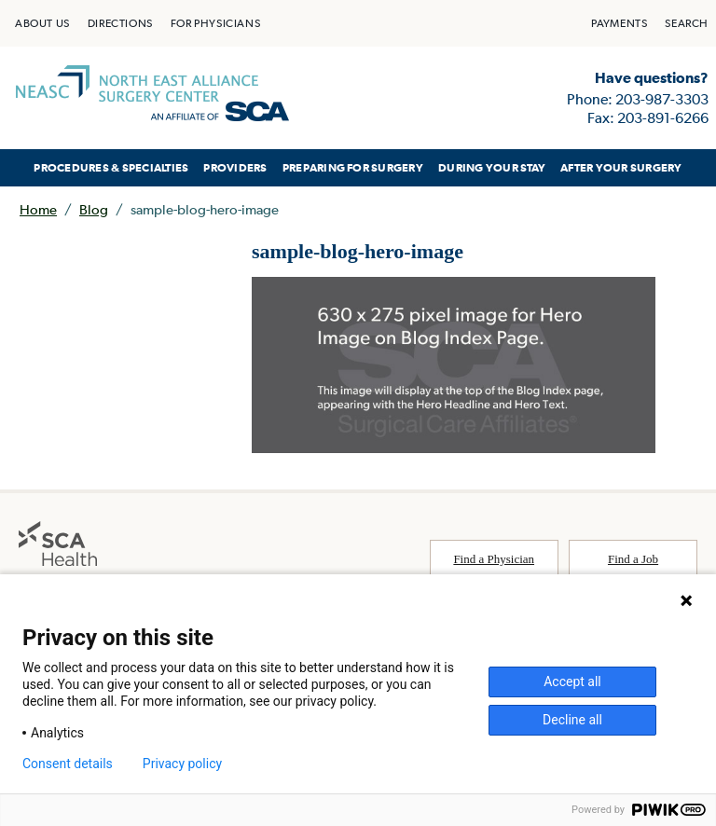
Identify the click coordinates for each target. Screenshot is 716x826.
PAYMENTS (619, 23)
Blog (93, 209)
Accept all (572, 681)
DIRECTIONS (120, 23)
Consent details (67, 763)
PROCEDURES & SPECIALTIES (111, 167)
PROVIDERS (235, 167)
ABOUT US (42, 23)
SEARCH (687, 23)
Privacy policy (182, 763)
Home (38, 209)
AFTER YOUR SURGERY (621, 167)
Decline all (572, 719)
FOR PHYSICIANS (215, 23)
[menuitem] (42, 23)
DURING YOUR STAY (491, 167)
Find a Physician (493, 559)
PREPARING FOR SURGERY (352, 167)
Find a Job (633, 559)
